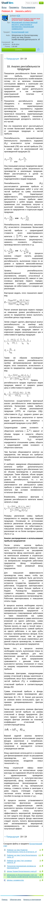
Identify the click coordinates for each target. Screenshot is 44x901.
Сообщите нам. (29, 20)
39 (40, 875)
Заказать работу (23, 11)
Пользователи (28, 7)
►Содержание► (2, 94)
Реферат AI (7, 11)
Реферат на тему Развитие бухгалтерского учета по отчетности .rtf (22, 851)
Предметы (14, 7)
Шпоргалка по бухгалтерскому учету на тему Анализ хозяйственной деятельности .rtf (24, 876)
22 (40, 850)
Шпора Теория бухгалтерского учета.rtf (21, 871)
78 (40, 861)
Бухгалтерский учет (20, 32)
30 (40, 866)
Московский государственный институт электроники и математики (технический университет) (24, 25)
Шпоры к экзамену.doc (15, 880)
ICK (18, 16)
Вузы (4, 7)
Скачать (18, 50)
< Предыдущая (11, 59)
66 (40, 871)
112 (39, 855)
